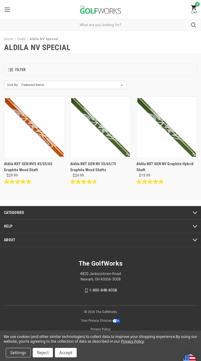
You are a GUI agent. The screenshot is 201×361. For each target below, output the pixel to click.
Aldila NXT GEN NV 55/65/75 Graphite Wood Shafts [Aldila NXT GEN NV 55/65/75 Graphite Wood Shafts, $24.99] (93, 166)
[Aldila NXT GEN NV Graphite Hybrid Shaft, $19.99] (166, 127)
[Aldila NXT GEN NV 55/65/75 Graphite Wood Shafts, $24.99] (100, 127)
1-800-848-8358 (103, 290)
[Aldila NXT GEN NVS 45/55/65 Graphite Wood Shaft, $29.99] (34, 127)
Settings (18, 352)
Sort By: (13, 85)
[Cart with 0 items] (194, 9)
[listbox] (73, 85)
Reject (43, 352)
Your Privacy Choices (100, 320)
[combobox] (100, 25)
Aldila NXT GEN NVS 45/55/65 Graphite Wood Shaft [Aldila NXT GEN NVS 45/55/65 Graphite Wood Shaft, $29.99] (28, 166)
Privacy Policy (100, 329)
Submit (193, 25)
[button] (100, 70)
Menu (7, 9)
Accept (65, 352)
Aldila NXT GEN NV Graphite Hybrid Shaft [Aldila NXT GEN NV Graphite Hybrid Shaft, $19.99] (164, 166)
